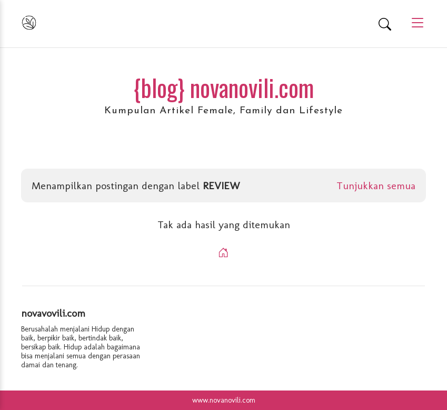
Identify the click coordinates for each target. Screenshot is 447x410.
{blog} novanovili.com (224, 87)
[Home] (223, 253)
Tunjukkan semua (375, 185)
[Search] (385, 24)
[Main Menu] (413, 23)
